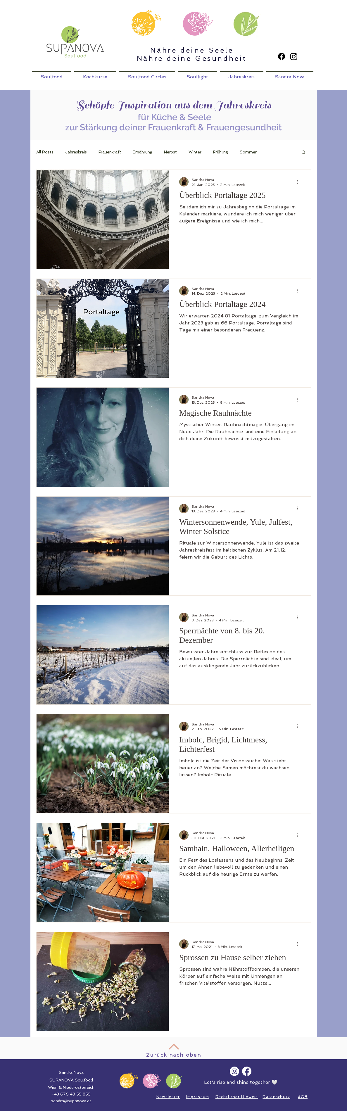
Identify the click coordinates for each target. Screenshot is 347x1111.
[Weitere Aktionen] (299, 181)
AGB (303, 1097)
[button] (303, 153)
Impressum (197, 1097)
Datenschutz (276, 1097)
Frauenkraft (110, 152)
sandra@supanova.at (71, 1100)
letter (174, 1097)
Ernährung (142, 152)
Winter (195, 152)
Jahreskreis (76, 152)
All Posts (44, 152)
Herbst (170, 152)
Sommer (248, 152)
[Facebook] (281, 56)
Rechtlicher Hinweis (236, 1097)
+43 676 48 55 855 (71, 1094)
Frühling (220, 152)
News (162, 1097)
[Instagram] (293, 56)
